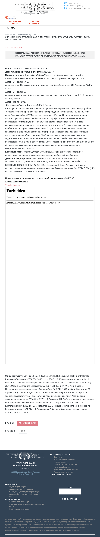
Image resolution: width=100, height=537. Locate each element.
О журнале (58, 457)
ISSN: (66, 3)
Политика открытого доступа (65, 464)
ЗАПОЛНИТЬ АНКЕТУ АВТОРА (25, 466)
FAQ (10, 497)
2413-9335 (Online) (76, 6)
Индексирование (60, 462)
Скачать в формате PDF (16, 181)
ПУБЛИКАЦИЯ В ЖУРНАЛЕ (60, 474)
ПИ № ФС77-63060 (41, 12)
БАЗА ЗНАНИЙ (11, 484)
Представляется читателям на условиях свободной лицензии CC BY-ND (39, 178)
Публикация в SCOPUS (15, 22)
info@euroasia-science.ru (19, 509)
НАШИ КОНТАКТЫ (12, 499)
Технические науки (13, 48)
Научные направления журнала (66, 469)
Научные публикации (62, 467)
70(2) (23, 431)
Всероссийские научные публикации (23, 494)
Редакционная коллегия (63, 472)
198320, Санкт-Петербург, (19, 502)
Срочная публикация (34, 22)
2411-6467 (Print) (75, 3)
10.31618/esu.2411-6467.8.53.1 (80, 8)
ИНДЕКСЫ (25, 468)
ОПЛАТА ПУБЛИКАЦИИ (25, 463)
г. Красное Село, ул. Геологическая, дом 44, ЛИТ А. (26, 505)
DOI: (66, 8)
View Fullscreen (12, 185)
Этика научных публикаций (64, 459)
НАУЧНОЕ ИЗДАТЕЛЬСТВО (60, 454)
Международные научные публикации (24, 492)
